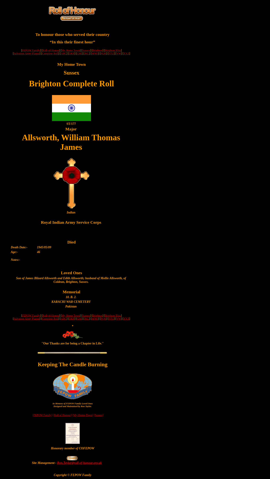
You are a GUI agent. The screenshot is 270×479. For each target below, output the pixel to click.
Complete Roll (50, 53)
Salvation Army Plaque (26, 53)
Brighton (97, 50)
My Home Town (71, 50)
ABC (64, 53)
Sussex (86, 50)
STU (111, 53)
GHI (79, 53)
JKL (86, 53)
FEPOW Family (31, 50)
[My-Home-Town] (82, 415)
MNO (95, 53)
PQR (103, 53)
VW (118, 53)
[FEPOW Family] (42, 415)
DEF (71, 53)
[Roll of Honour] (62, 415)
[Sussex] (98, 415)
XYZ (126, 53)
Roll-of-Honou (50, 50)
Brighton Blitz (113, 50)
